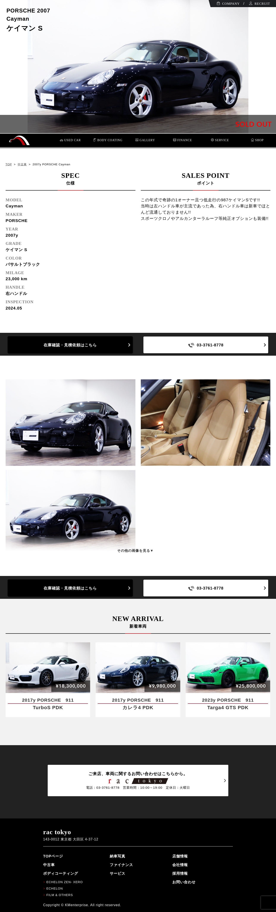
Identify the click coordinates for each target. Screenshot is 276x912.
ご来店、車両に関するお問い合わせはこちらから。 (138, 780)
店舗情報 (180, 856)
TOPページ (53, 856)
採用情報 (180, 873)
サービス (117, 873)
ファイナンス (121, 865)
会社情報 (180, 865)
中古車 (22, 164)
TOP (9, 164)
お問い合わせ (184, 882)
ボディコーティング (60, 873)
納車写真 (117, 856)
